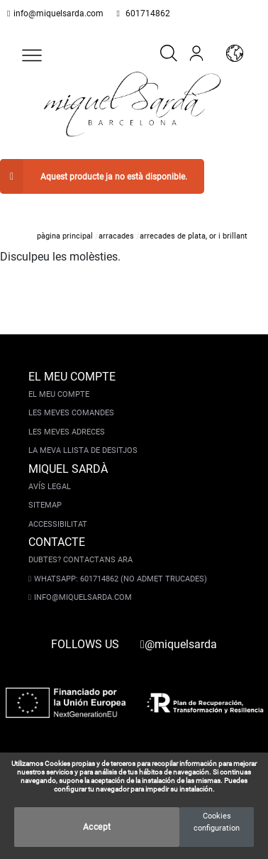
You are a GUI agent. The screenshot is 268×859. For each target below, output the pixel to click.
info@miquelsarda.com (56, 13)
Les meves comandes (71, 398)
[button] (32, 55)
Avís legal (49, 471)
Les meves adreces (66, 417)
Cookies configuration (217, 822)
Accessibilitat (57, 509)
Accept (97, 827)
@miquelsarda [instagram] (179, 629)
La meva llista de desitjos (83, 435)
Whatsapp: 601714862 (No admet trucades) (117, 564)
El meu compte (58, 379)
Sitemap (45, 490)
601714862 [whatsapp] (139, 13)
